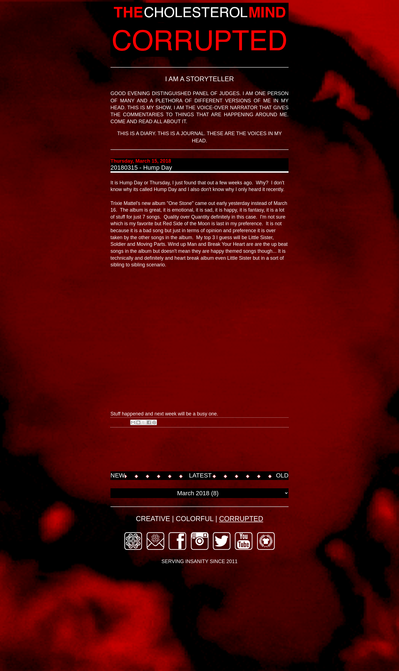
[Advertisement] (211, 449)
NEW (117, 475)
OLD (282, 475)
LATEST (200, 475)
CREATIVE (153, 519)
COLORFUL (194, 519)
